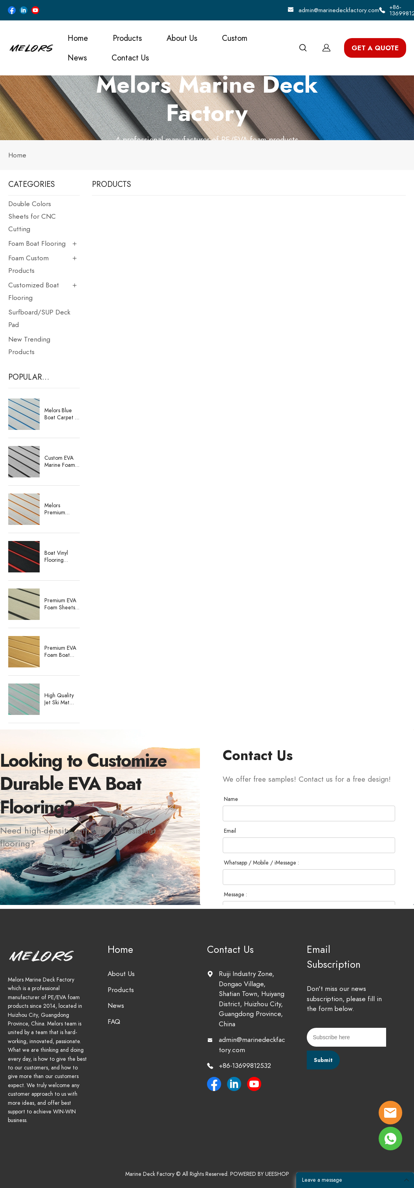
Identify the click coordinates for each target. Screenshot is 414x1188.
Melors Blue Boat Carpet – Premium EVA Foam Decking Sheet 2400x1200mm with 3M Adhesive (62, 414)
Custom (234, 38)
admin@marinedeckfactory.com (339, 10)
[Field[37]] (309, 813)
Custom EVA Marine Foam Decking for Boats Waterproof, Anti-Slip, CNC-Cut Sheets (62, 462)
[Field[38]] (309, 845)
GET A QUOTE (375, 48)
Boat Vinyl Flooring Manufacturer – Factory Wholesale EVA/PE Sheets (60, 557)
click (207, 107)
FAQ (114, 1021)
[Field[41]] (309, 877)
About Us (182, 38)
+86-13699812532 (245, 1065)
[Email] (347, 1037)
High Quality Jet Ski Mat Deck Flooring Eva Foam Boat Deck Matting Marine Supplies (61, 699)
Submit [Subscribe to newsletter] (323, 1060)
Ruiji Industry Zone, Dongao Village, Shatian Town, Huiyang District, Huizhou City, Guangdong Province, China (251, 999)
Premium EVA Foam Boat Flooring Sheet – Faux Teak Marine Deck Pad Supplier (61, 652)
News (77, 57)
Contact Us (130, 57)
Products (127, 38)
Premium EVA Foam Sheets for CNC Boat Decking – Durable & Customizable (60, 604)
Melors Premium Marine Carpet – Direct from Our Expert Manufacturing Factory (61, 509)
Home (78, 38)
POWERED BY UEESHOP (259, 1174)
